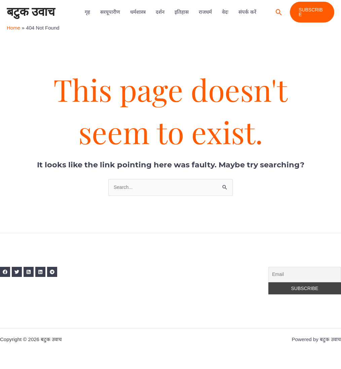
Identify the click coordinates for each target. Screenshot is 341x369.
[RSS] (33, 273)
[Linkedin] (47, 273)
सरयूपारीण (110, 12)
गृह (87, 12)
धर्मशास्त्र (138, 12)
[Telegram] (61, 273)
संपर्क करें (247, 12)
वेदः (225, 12)
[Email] (304, 275)
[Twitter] (19, 273)
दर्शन (160, 12)
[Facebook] (5, 273)
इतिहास (182, 12)
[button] (279, 12)
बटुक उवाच (31, 11)
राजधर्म (205, 12)
